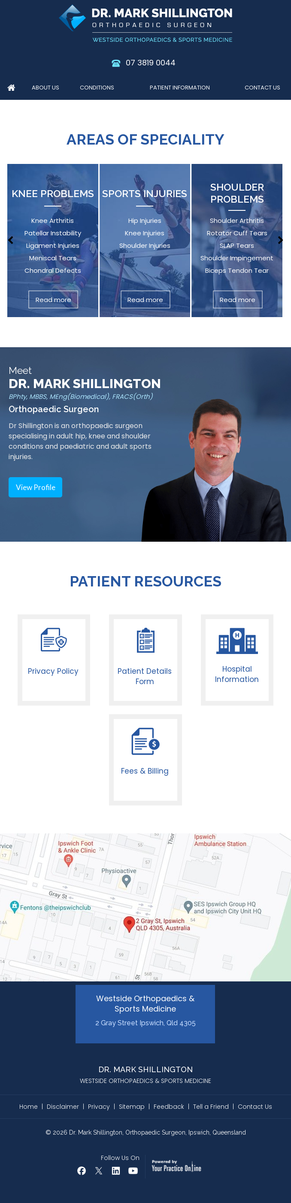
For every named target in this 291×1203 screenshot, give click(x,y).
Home (11, 89)
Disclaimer (63, 1106)
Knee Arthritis (52, 220)
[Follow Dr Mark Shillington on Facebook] (81, 1170)
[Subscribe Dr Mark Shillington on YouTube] (133, 1170)
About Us (45, 87)
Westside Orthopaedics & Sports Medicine (145, 1010)
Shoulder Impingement (236, 257)
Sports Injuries (144, 193)
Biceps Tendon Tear (237, 270)
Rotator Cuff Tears (237, 233)
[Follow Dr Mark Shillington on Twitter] (98, 1170)
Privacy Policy (53, 671)
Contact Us (262, 87)
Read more (53, 299)
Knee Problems (53, 193)
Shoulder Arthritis (237, 220)
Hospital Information (237, 674)
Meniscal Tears (52, 257)
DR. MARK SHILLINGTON (85, 383)
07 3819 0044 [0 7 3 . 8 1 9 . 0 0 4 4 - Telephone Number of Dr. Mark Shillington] (151, 62)
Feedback (169, 1106)
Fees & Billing (145, 771)
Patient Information (180, 87)
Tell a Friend (211, 1106)
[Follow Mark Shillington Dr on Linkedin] (115, 1170)
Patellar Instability (52, 233)
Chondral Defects (52, 270)
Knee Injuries (144, 233)
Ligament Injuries (52, 245)
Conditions (97, 87)
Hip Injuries (144, 220)
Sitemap (132, 1106)
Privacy (99, 1106)
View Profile (35, 487)
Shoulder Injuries (144, 245)
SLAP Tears (237, 245)
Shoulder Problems (237, 193)
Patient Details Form (145, 676)
